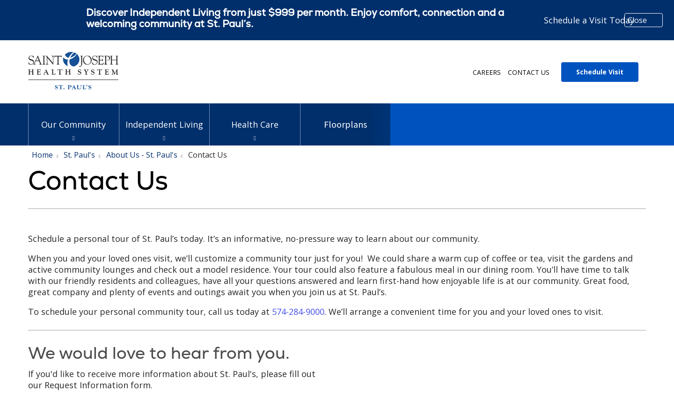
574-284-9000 (298, 311)
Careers (487, 72)
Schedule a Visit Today (589, 20)
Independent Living (164, 116)
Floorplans (345, 116)
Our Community (74, 116)
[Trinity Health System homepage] (73, 86)
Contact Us (528, 72)
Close (637, 20)
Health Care (255, 116)
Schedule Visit (599, 71)
